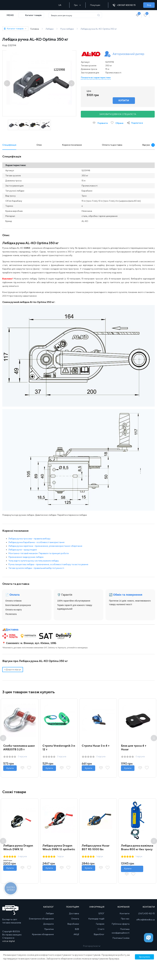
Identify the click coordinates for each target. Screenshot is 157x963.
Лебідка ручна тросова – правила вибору (29, 538)
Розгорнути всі (91, 946)
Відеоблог (99, 934)
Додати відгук (12, 669)
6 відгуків (22, 856)
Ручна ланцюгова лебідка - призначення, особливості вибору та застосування (48, 564)
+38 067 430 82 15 (126, 5)
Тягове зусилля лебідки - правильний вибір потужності (36, 568)
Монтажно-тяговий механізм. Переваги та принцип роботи (38, 553)
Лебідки (50, 913)
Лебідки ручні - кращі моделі (22, 549)
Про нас (125, 918)
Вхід (149, 5)
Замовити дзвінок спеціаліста (117, 114)
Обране (117, 122)
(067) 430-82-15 (146, 913)
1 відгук (60, 856)
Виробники (73, 924)
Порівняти (100, 122)
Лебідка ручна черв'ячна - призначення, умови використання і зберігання (45, 546)
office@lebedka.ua (145, 919)
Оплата (75, 918)
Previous (3, 738)
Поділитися (137, 123)
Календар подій (96, 918)
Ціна (89, 91)
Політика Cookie (121, 938)
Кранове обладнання (43, 934)
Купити (10, 768)
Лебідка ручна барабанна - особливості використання (36, 542)
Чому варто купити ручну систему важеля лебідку (33, 560)
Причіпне (49, 929)
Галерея (100, 924)
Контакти (124, 913)
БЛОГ (101, 913)
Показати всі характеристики (96, 77)
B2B (77, 929)
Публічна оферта (120, 924)
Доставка (12, 629)
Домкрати (48, 924)
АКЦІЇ (76, 934)
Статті (101, 929)
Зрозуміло (144, 956)
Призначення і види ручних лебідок (26, 557)
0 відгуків (22, 756)
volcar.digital (8, 941)
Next (154, 738)
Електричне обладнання (41, 918)
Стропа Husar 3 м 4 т (95, 745)
